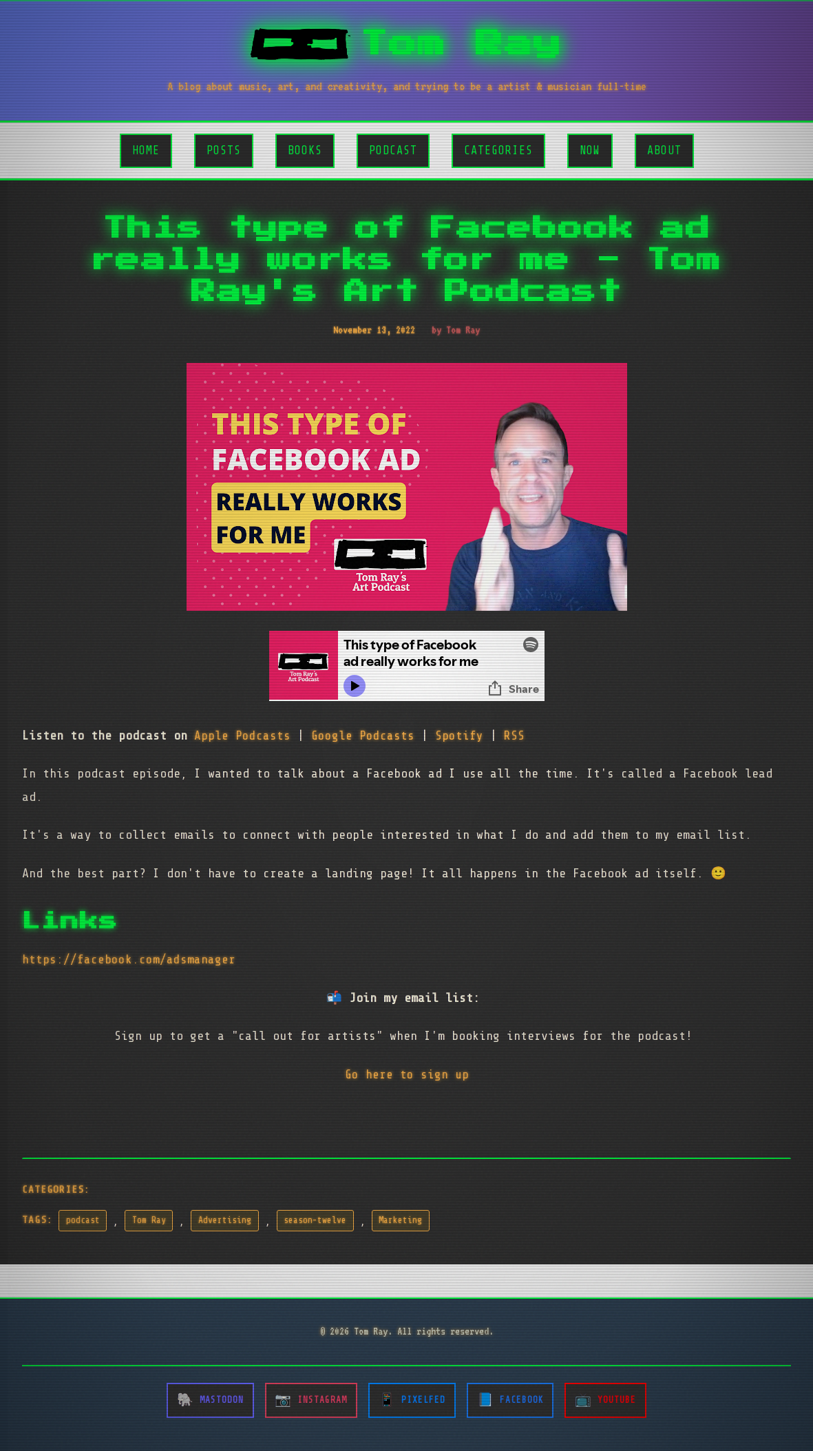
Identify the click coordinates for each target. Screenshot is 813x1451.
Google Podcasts (362, 735)
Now (590, 150)
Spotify (459, 735)
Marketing (400, 1220)
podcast (83, 1220)
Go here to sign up (407, 1074)
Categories (498, 150)
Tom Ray (149, 1220)
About (664, 150)
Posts (224, 150)
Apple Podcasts (242, 735)
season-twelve (315, 1220)
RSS (514, 735)
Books (305, 150)
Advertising (224, 1220)
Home (146, 150)
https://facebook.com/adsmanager (128, 959)
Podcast (393, 150)
